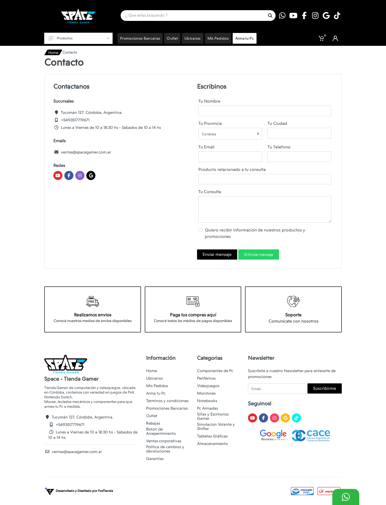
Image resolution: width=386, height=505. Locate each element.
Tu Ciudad (277, 123)
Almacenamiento (212, 444)
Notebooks (207, 401)
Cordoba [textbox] (209, 134)
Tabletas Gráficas (212, 436)
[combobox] (230, 134)
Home (53, 52)
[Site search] (193, 15)
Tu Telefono (279, 146)
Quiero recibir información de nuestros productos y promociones (255, 233)
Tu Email (206, 146)
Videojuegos (208, 386)
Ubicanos (154, 378)
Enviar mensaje (217, 254)
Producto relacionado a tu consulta (232, 169)
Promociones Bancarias (167, 408)
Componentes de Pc (215, 371)
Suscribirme (324, 388)
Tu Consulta (209, 191)
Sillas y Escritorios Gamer (213, 416)
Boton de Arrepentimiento (161, 431)
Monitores (206, 393)
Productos (79, 38)
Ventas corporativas (163, 441)
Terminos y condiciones (167, 401)
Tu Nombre (209, 101)
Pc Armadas (207, 408)
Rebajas (153, 423)
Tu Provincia (210, 123)
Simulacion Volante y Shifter (216, 426)
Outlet (151, 416)
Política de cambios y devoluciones (165, 449)
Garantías (155, 459)
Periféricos (206, 378)
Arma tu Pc (155, 393)
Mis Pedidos (157, 386)
